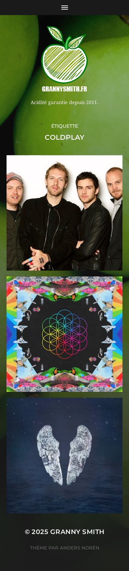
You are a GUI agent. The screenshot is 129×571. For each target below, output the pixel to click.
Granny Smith (77, 532)
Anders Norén (79, 547)
